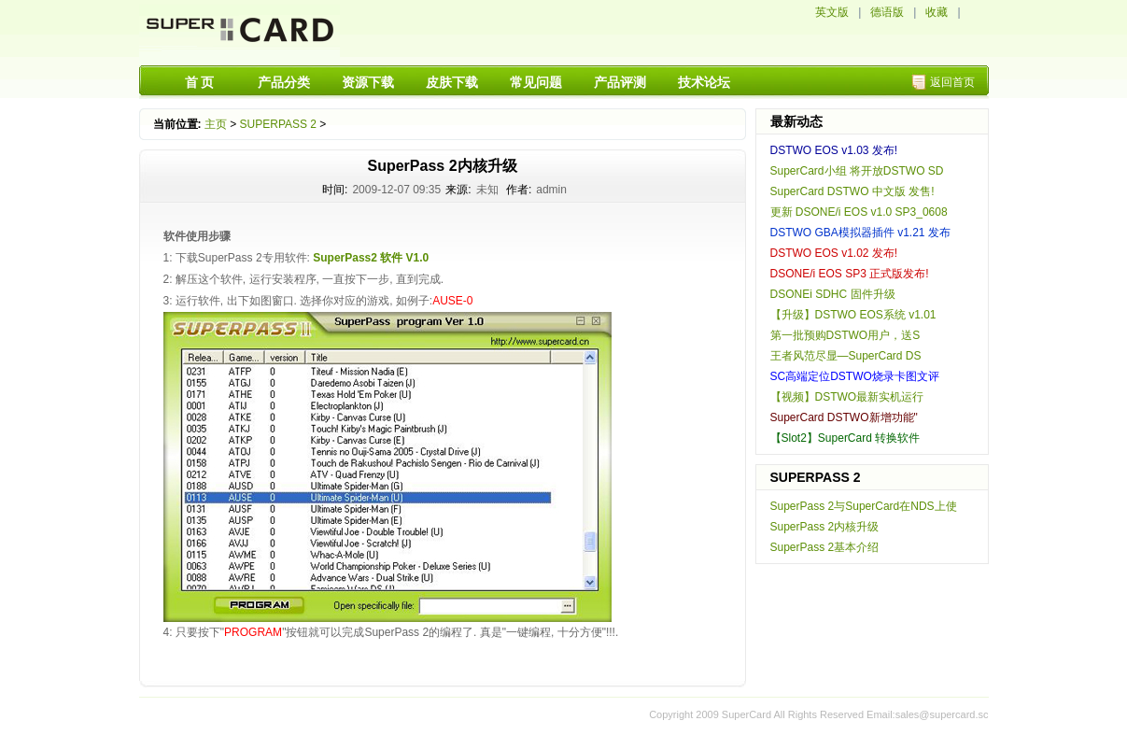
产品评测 (620, 82)
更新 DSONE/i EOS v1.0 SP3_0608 (859, 212)
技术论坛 (704, 82)
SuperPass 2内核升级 (825, 526)
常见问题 (536, 82)
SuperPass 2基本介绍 (825, 547)
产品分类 (284, 82)
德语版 (887, 12)
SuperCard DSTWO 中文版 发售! (852, 191)
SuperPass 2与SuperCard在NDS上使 (863, 506)
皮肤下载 (452, 82)
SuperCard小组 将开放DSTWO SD (857, 170)
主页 (215, 124)
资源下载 (368, 82)
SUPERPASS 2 (278, 124)
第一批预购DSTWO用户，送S (845, 335)
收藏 (936, 12)
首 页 (200, 82)
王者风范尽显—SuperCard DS (846, 355)
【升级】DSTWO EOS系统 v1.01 (853, 314)
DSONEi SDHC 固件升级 (832, 294)
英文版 (832, 12)
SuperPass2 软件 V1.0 (371, 257)
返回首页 (952, 82)
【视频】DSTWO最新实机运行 (847, 396)
